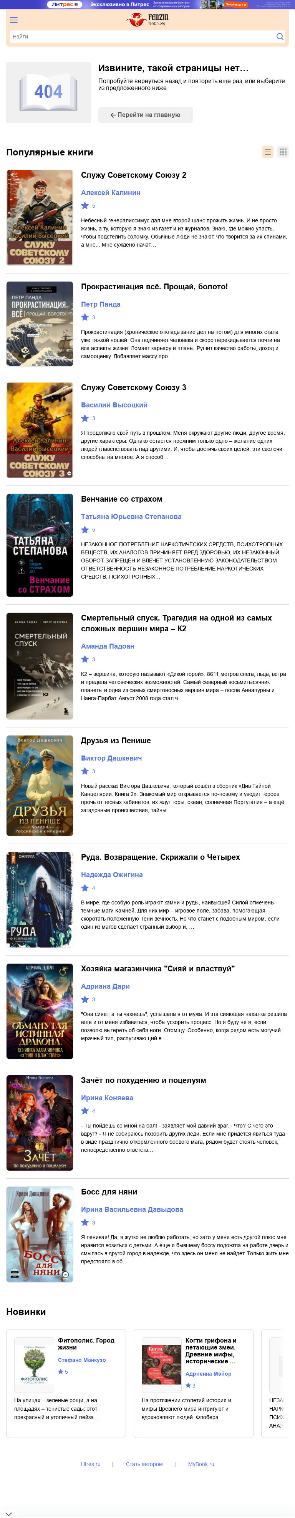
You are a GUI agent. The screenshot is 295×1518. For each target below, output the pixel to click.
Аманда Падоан (107, 646)
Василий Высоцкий (114, 405)
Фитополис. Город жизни (86, 1344)
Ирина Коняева (107, 1098)
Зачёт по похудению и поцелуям (143, 1080)
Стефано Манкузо (82, 1360)
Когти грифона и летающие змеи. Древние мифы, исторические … (211, 1351)
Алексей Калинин (111, 193)
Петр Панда (101, 304)
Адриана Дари (105, 986)
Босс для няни (109, 1192)
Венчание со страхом (121, 499)
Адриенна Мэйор (209, 1374)
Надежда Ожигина (112, 875)
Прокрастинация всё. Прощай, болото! (154, 286)
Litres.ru (91, 1464)
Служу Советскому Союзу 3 (133, 387)
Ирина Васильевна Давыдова (132, 1209)
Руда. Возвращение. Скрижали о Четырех (160, 857)
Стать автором (144, 1464)
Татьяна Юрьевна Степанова (131, 516)
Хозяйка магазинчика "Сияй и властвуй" (158, 968)
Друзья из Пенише (116, 740)
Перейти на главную (149, 115)
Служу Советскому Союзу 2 (133, 175)
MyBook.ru (201, 1464)
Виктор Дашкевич (111, 758)
